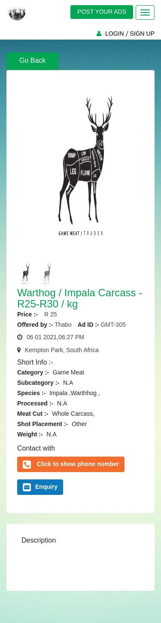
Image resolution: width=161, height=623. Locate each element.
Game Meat (68, 372)
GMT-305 (112, 324)
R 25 (48, 314)
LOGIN (114, 33)
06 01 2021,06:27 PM (55, 337)
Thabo (63, 324)
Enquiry (40, 487)
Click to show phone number (78, 463)
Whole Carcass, (73, 413)
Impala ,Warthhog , (74, 393)
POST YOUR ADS (101, 11)
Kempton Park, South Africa (62, 350)
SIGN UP (142, 33)
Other (79, 423)
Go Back (32, 60)
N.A (68, 382)
